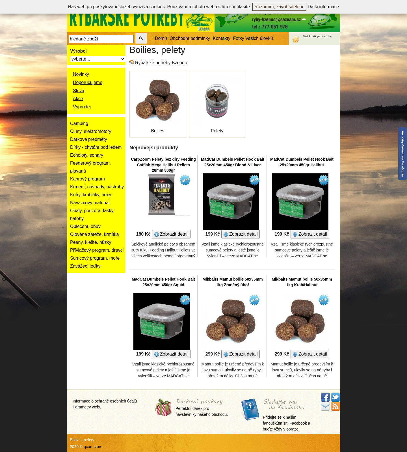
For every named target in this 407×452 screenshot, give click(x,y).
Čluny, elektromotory (90, 131)
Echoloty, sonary (86, 155)
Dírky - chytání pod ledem (96, 147)
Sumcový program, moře (95, 258)
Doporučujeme (87, 82)
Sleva (78, 90)
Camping (79, 123)
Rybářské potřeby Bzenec (161, 62)
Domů (161, 38)
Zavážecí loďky (85, 266)
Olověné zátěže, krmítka (94, 234)
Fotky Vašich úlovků (253, 38)
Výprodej (82, 106)
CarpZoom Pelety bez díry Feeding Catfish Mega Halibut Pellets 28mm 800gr (163, 165)
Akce (78, 98)
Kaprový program (87, 179)
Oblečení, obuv (85, 226)
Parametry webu (87, 407)
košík (313, 36)
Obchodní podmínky (190, 38)
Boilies (157, 130)
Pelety (217, 130)
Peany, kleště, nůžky (90, 242)
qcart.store (93, 446)
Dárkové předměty (88, 139)
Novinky (81, 74)
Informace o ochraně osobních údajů (105, 401)
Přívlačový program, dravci (97, 250)
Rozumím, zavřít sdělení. (279, 6)
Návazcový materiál (90, 202)
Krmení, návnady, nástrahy (97, 186)
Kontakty (221, 38)
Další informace (323, 6)
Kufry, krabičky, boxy (90, 194)
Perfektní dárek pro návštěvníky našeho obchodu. (202, 408)
